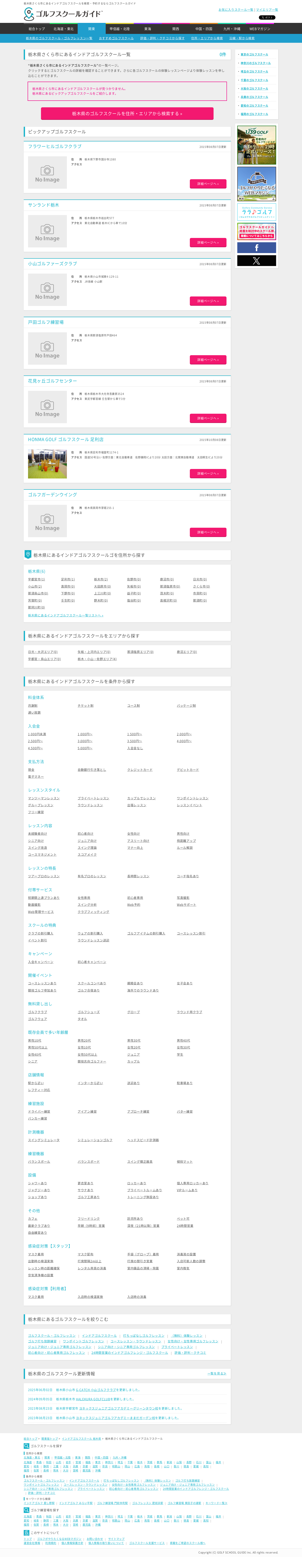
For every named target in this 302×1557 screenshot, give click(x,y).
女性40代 (34, 1054)
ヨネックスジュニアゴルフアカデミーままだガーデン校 (115, 1417)
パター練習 (185, 1111)
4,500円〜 (35, 748)
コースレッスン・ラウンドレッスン (135, 1341)
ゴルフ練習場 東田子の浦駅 (184, 1503)
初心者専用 (135, 897)
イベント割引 (37, 940)
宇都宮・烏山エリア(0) (44, 658)
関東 (91, 28)
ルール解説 (185, 847)
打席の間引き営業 (140, 1261)
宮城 (78, 1462)
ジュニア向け (87, 840)
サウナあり (86, 1190)
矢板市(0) (134, 586)
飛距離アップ (186, 840)
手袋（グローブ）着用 (143, 1254)
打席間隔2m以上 (90, 1261)
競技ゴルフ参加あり (42, 990)
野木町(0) (101, 600)
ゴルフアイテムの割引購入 (146, 933)
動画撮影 (34, 904)
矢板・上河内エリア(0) (94, 651)
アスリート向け (138, 840)
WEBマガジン (260, 28)
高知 (206, 1466)
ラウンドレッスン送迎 (93, 940)
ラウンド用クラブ (189, 1012)
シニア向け (36, 840)
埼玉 (120, 1462)
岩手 (68, 1462)
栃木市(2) (101, 579)
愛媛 (196, 1466)
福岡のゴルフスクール (254, 114)
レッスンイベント (189, 805)
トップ (28, 1539)
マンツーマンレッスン (44, 798)
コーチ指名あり (188, 876)
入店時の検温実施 (90, 1296)
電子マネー (36, 776)
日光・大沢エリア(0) (43, 651)
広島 (137, 1466)
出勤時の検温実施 (40, 1261)
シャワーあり (37, 1183)
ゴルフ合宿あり (89, 990)
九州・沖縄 (232, 28)
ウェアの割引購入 (90, 933)
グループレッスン (40, 805)
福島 (88, 1462)
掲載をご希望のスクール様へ (188, 1543)
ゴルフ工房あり (89, 1197)
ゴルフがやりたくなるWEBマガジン (59, 1539)
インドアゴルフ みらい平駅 (76, 1503)
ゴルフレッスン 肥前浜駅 (147, 1503)
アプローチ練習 (138, 1111)
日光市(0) (200, 579)
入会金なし (135, 748)
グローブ (133, 1012)
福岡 (26, 1470)
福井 (218, 1462)
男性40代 (183, 1040)
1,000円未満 (37, 734)
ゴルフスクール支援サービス (147, 1543)
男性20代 (84, 1040)
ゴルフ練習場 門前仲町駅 (112, 1503)
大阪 (65, 1466)
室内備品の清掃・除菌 (143, 1268)
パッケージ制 (186, 705)
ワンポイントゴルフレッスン (83, 1341)
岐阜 (36, 1466)
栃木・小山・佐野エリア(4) (97, 658)
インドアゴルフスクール (99, 1335)
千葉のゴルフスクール (254, 80)
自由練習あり (37, 1232)
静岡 (46, 1466)
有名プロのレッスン (92, 876)
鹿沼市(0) (167, 579)
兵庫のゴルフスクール (254, 97)
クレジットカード (140, 769)
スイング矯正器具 (140, 1161)
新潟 (169, 1462)
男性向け (183, 833)
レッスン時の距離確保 (44, 1268)
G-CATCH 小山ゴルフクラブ (96, 1389)
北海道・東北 (63, 28)
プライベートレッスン (93, 798)
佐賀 (36, 1470)
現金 (31, 769)
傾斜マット (185, 1161)
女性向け (133, 833)
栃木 (140, 1462)
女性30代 (183, 1047)
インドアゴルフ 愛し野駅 (39, 1503)
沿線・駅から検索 (242, 38)
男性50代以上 (38, 1047)
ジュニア (133, 1054)
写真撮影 (183, 897)
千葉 (130, 1462)
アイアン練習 (87, 1111)
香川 (176, 1466)
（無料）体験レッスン (187, 1335)
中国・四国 (203, 28)
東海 (147, 28)
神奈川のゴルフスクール (256, 63)
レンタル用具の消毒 (92, 1268)
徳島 (186, 1466)
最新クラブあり (39, 1225)
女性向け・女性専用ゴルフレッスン (193, 1341)
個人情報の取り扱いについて (106, 1543)
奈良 (105, 1466)
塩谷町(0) (134, 600)
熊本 (56, 1470)
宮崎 (75, 1470)
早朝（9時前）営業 (91, 1225)
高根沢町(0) (168, 600)
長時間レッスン (138, 876)
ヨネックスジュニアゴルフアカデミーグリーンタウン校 (119, 1408)
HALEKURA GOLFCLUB (93, 1399)
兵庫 (75, 1466)
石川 (198, 1462)
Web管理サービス (41, 911)
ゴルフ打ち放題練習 (42, 1341)
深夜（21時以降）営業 (143, 1225)
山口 (166, 1466)
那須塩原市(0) (170, 586)
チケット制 (86, 705)
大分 (65, 1470)
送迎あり (133, 1083)
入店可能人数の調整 (191, 1261)
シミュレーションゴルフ (95, 1140)
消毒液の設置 (186, 1254)
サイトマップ (116, 1539)
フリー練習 (36, 812)
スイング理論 (87, 847)
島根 (156, 1466)
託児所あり (135, 1218)
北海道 (28, 1462)
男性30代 (134, 1040)
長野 (189, 1462)
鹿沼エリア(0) (187, 651)
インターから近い (90, 1083)
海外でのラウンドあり (143, 990)
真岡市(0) (68, 586)
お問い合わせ (95, 1539)
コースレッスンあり (42, 983)
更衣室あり (86, 1183)
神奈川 (109, 1462)
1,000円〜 (85, 734)
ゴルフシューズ (89, 1012)
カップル (133, 1061)
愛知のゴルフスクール (254, 105)
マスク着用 (36, 1254)
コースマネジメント (42, 854)
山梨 (179, 1462)
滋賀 (95, 1466)
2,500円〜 (35, 741)
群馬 (159, 1462)
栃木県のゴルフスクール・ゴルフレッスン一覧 (59, 38)
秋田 (49, 1462)
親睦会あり (135, 983)
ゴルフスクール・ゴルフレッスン (52, 1335)
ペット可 (183, 1218)
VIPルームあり (187, 1190)
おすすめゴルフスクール (116, 38)
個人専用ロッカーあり (193, 1183)
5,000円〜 (85, 748)
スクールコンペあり (92, 983)
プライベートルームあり (144, 1190)
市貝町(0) (200, 593)
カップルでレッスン (141, 798)
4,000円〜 (184, 741)
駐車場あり (185, 1083)
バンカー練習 (37, 1118)
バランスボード (89, 1161)
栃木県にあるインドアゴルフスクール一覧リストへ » (66, 615)
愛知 (26, 1466)
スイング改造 (37, 847)
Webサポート (186, 904)
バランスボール (39, 1161)
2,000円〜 (184, 734)
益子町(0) (134, 593)
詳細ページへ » (208, 183)
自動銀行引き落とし (92, 769)
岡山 (127, 1466)
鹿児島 (87, 1470)
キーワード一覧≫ (217, 1503)
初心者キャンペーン (92, 961)
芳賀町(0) (35, 600)
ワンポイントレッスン (193, 798)
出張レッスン (136, 805)
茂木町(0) (167, 593)
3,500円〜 (134, 741)
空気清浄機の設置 (40, 1275)
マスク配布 (86, 1254)
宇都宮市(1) (36, 579)
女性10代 (84, 1047)
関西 (175, 28)
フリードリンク (89, 1218)
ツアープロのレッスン (44, 876)
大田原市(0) (102, 586)
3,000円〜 (85, 741)
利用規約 (50, 1543)
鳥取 (147, 1466)
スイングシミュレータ (44, 1140)
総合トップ (37, 28)
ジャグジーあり (39, 1190)
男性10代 (34, 1040)
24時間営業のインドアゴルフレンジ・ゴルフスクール (129, 1352)
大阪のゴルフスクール (254, 88)
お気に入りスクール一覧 (236, 9)
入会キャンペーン (40, 961)
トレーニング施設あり (143, 1197)
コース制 (133, 705)
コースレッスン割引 (191, 933)
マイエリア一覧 (267, 9)
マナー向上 (135, 847)
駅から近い (36, 1083)
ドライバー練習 (39, 1111)
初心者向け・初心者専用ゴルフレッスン (56, 1352)
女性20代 (134, 1047)
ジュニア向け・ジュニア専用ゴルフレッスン (59, 1346)
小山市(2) (35, 586)
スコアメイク (87, 854)
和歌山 (116, 1466)
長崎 (46, 1470)
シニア (33, 1061)
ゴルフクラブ (37, 1012)
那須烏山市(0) (38, 593)
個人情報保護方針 (72, 1543)
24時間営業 (185, 1225)
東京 (98, 1462)
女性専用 (84, 897)
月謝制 (33, 705)
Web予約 (133, 904)
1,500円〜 (134, 734)
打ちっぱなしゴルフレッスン (143, 1335)
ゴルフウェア (37, 1018)
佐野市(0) (134, 579)
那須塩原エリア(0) (140, 651)
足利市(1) (68, 579)
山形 (58, 1462)
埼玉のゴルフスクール (254, 71)
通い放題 (34, 712)
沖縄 (98, 1470)
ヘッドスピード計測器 (143, 1140)
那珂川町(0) (36, 607)
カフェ (33, 1218)
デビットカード (188, 769)
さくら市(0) (201, 586)
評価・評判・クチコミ (190, 1352)
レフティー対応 (39, 1089)
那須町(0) (200, 600)
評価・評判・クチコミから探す (162, 38)
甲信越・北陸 (120, 28)
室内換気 (183, 1268)
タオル (82, 1018)
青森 (39, 1462)
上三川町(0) (102, 593)
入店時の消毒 (136, 1296)
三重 (56, 1466)
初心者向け (86, 833)
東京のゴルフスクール (254, 54)
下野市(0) (68, 593)
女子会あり (185, 983)
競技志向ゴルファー (92, 1061)
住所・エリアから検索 (207, 38)
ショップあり (37, 1197)
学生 (180, 1054)
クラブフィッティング (93, 911)
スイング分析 (87, 904)
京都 (85, 1466)
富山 (208, 1462)
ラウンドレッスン (90, 805)
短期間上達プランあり (44, 897)
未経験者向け (37, 833)
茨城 (150, 1462)
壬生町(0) (68, 600)
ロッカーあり (136, 1183)
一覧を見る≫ (217, 1373)
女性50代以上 (87, 1054)
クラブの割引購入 (40, 933)
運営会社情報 (32, 1543)
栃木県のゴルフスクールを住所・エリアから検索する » (127, 113)
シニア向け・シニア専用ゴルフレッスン (126, 1346)
